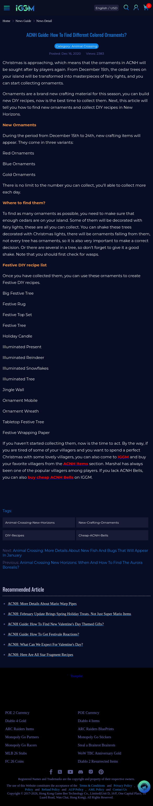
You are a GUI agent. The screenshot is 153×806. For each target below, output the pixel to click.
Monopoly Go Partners (22, 737)
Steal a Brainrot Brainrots (96, 745)
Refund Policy (51, 789)
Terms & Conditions (92, 785)
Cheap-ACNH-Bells (93, 535)
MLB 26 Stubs (16, 753)
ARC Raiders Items (19, 729)
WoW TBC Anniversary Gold (99, 753)
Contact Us (120, 789)
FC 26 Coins (14, 761)
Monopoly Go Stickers (94, 737)
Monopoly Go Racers (21, 745)
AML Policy (96, 789)
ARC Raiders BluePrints (96, 729)
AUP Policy (76, 789)
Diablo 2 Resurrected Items (98, 761)
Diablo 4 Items (89, 721)
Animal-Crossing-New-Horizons (30, 522)
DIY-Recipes (14, 535)
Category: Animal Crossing (76, 46)
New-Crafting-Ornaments (99, 522)
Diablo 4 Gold (15, 721)
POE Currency (88, 713)
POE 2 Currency (17, 713)
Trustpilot (76, 676)
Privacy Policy (123, 785)
